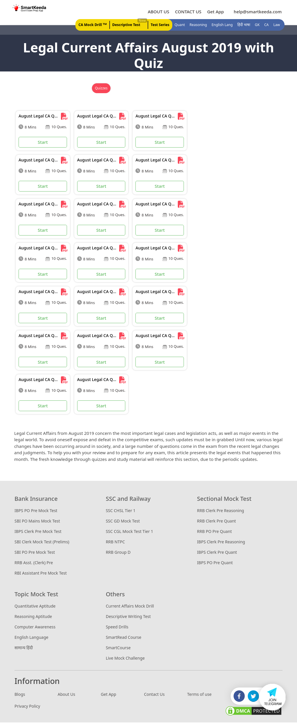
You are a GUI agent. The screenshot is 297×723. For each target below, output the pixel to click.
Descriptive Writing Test (128, 617)
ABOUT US (158, 12)
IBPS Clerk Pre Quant (217, 553)
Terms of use (199, 695)
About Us (66, 695)
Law (276, 25)
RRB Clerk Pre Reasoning (220, 511)
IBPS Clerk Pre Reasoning (221, 542)
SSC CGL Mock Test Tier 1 (129, 532)
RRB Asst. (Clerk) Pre (34, 563)
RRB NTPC (115, 542)
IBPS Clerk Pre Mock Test (38, 532)
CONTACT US (188, 12)
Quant (180, 25)
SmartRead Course (124, 638)
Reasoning (198, 25)
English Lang (222, 25)
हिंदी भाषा (243, 25)
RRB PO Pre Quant (214, 532)
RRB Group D (118, 553)
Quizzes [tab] (101, 89)
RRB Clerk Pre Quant (216, 522)
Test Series (161, 25)
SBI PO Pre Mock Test (35, 553)
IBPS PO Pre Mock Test (36, 511)
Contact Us (154, 695)
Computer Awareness (35, 627)
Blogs (20, 695)
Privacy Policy (27, 706)
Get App (215, 12)
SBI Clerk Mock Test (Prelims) (42, 542)
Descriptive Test (130, 24)
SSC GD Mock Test (123, 522)
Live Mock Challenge (125, 659)
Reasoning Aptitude (33, 617)
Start (43, 143)
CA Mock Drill (94, 25)
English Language (31, 638)
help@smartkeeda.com (256, 12)
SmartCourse (118, 648)
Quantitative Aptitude (35, 607)
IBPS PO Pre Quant (215, 563)
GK (257, 25)
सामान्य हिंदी (24, 648)
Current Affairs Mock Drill (130, 607)
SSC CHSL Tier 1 (120, 511)
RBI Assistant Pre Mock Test (41, 574)
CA (266, 25)
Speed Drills (117, 627)
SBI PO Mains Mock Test (37, 522)
